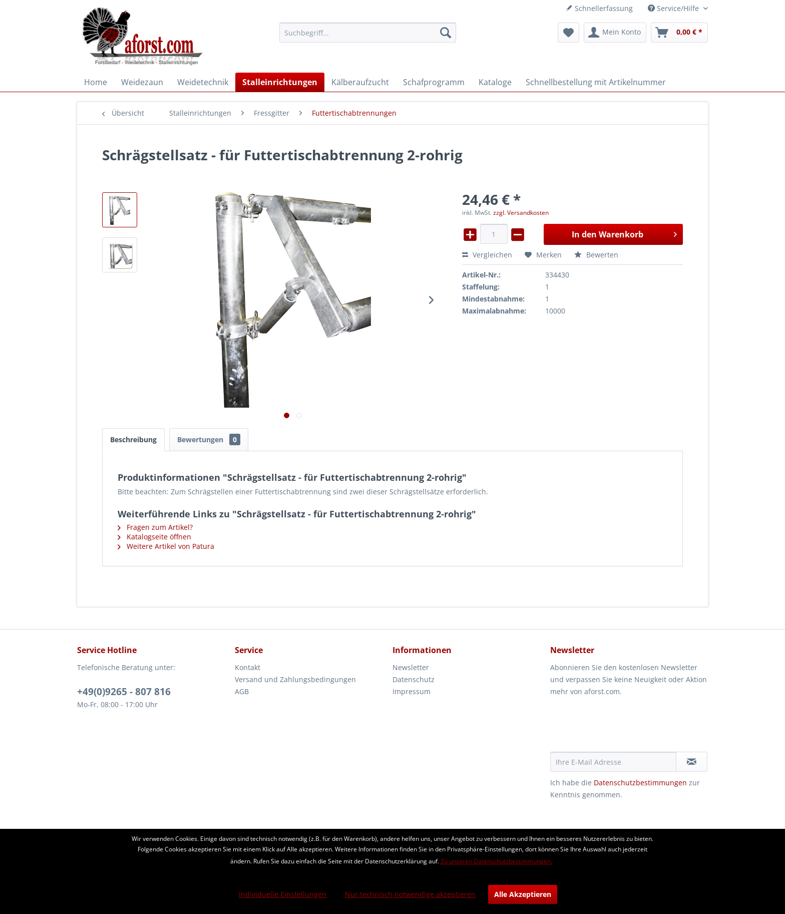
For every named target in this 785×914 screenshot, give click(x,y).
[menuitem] (367, 33)
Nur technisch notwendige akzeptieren (410, 894)
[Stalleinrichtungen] (279, 82)
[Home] (95, 82)
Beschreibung (133, 439)
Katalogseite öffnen (154, 536)
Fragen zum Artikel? (155, 527)
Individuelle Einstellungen (282, 894)
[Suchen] (445, 33)
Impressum (411, 691)
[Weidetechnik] (202, 82)
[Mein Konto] (615, 33)
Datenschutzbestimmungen (640, 782)
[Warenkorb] (679, 33)
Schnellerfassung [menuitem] (599, 8)
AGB (242, 691)
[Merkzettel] (568, 33)
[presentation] (626, 727)
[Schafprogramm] (434, 82)
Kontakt (247, 667)
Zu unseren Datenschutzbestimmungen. (496, 861)
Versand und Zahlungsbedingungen (295, 679)
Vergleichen (487, 254)
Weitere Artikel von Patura (166, 546)
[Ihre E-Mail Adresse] (613, 762)
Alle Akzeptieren (522, 894)
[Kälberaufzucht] (360, 82)
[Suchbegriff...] (367, 33)
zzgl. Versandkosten (521, 212)
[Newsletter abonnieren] (691, 762)
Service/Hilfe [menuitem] (674, 8)
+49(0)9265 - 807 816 (124, 691)
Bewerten (596, 254)
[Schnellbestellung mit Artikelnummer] (596, 82)
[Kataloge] (495, 82)
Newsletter (410, 667)
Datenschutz (413, 679)
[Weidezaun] (142, 82)
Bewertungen (208, 439)
